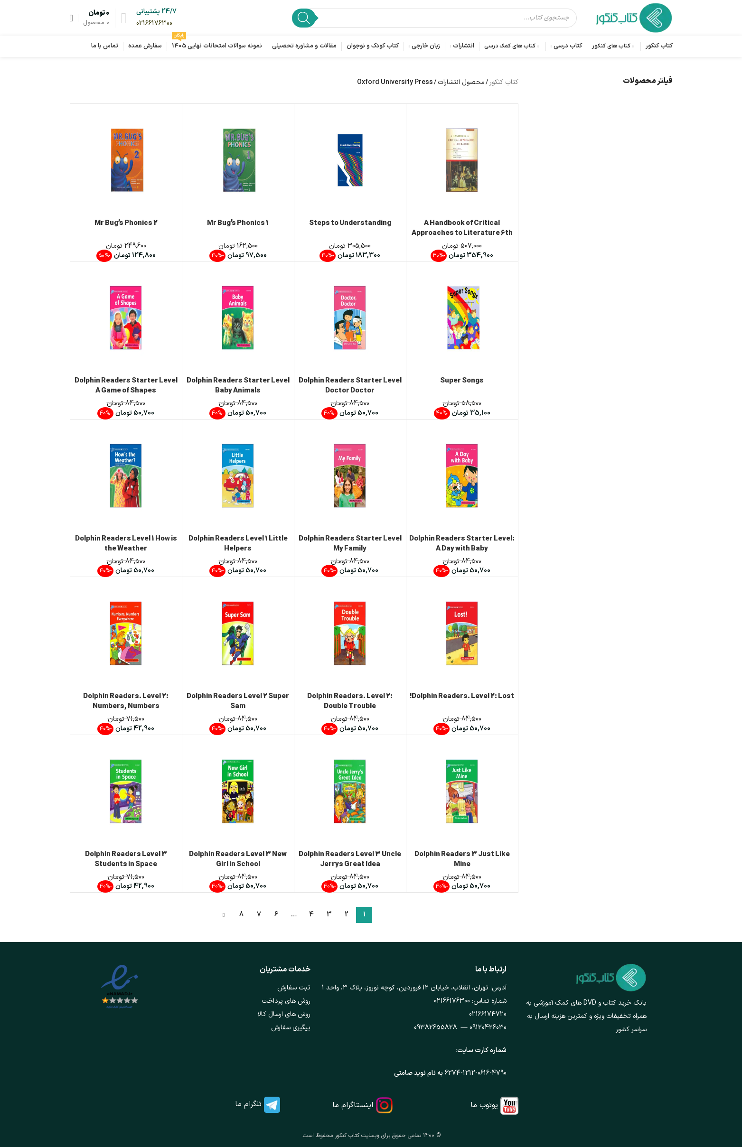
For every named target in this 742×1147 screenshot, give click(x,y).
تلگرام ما (248, 1104)
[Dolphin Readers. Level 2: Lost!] (462, 633)
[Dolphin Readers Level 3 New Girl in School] (238, 791)
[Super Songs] (462, 317)
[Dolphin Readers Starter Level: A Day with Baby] (462, 475)
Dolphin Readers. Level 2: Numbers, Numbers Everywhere (126, 706)
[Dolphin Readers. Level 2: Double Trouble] (350, 633)
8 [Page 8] (241, 915)
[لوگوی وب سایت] (634, 17)
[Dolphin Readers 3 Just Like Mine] (462, 791)
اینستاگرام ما (352, 1105)
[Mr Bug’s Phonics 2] (126, 160)
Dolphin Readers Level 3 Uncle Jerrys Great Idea (350, 859)
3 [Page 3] (329, 915)
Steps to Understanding (350, 223)
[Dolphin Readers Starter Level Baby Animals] (238, 317)
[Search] (304, 18)
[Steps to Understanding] (350, 160)
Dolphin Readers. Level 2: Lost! (462, 696)
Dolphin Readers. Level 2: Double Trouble (350, 701)
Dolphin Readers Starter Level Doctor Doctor (350, 385)
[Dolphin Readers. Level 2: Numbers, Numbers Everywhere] (126, 633)
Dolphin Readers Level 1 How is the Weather (126, 543)
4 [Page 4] (311, 915)
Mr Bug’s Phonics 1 (238, 223)
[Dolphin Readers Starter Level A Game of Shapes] (126, 317)
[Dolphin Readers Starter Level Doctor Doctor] (350, 317)
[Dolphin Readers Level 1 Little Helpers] (238, 475)
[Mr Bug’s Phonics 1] (238, 160)
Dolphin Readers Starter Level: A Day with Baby (462, 543)
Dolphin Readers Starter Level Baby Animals (238, 385)
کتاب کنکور (503, 82)
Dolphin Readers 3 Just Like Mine (462, 859)
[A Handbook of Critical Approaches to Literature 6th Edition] (462, 160)
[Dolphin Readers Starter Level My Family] (350, 475)
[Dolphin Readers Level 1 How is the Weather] (126, 475)
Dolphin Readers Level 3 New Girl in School (238, 859)
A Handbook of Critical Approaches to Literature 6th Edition (462, 233)
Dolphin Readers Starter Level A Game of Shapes (126, 385)
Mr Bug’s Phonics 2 (126, 223)
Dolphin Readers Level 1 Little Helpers (238, 543)
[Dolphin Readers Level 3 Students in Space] (126, 791)
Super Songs (462, 380)
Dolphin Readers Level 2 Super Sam (238, 701)
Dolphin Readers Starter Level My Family (350, 543)
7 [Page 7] (259, 915)
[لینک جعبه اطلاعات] (156, 17)
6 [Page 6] (276, 915)
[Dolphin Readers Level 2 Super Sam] (238, 633)
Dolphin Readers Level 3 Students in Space (126, 859)
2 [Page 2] (346, 915)
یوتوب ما (484, 1105)
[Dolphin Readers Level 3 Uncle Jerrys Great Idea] (350, 791)
